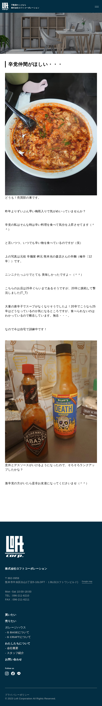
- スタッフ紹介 (14, 652)
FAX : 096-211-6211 (17, 599)
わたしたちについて (17, 643)
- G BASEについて (17, 632)
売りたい (10, 621)
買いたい (10, 614)
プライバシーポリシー (17, 694)
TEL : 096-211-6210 (17, 595)
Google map (87, 581)
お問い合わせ (13, 659)
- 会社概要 (11, 648)
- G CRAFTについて (18, 636)
